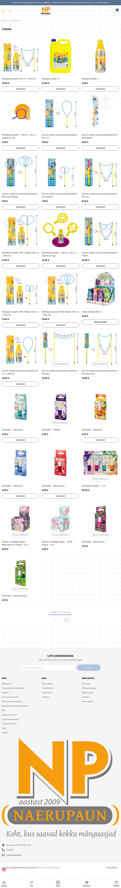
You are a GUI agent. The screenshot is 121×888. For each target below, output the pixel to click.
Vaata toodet (100, 322)
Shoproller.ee (112, 867)
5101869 (10, 850)
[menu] (3, 11)
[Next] (66, 619)
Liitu (89, 667)
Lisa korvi (20, 89)
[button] (31, 884)
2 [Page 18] (60, 620)
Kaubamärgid (16, 21)
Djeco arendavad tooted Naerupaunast (21, 867)
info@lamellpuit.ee (14, 855)
